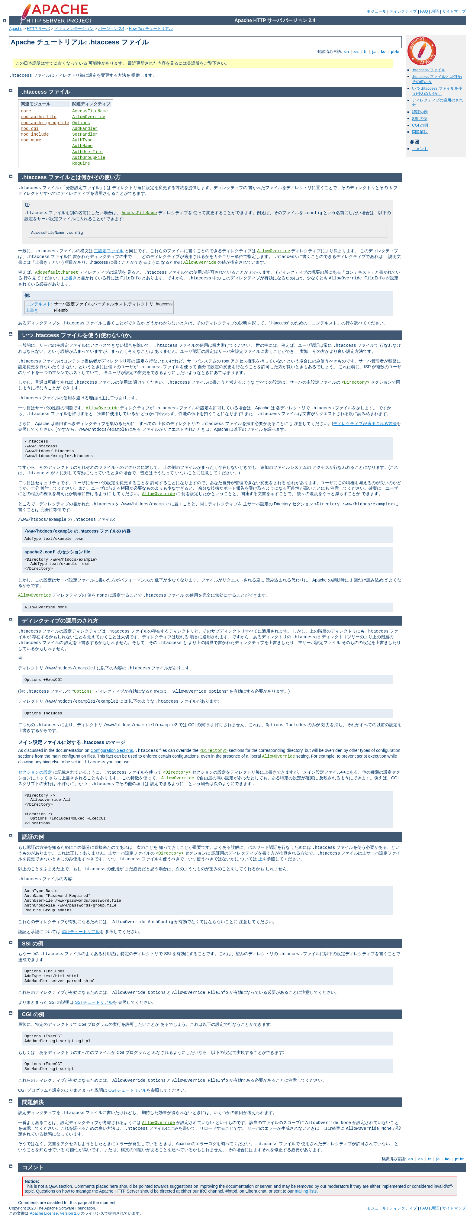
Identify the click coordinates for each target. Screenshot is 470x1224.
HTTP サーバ (38, 28)
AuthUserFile (87, 152)
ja (374, 51)
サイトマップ (454, 11)
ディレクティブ (403, 11)
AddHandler (85, 128)
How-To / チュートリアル (151, 28)
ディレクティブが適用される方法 (365, 423)
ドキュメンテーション (74, 28)
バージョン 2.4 (111, 28)
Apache (15, 28)
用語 (435, 11)
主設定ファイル (109, 250)
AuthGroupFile (88, 157)
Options (81, 123)
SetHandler (85, 134)
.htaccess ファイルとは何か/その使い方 (71, 177)
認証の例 (420, 112)
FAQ (424, 11)
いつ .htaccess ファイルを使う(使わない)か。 (437, 91)
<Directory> (355, 382)
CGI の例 (420, 125)
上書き (70, 277)
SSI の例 (419, 118)
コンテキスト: (39, 303)
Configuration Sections (112, 750)
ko (383, 51)
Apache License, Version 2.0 (55, 1213)
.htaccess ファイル (429, 70)
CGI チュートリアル (127, 1090)
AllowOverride (88, 116)
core (26, 111)
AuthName (82, 145)
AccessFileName (90, 111)
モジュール (376, 11)
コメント (420, 149)
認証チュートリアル (81, 931)
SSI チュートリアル (93, 1002)
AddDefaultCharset (56, 272)
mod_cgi (30, 128)
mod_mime (31, 140)
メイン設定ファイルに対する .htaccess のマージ (71, 742)
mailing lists (306, 1191)
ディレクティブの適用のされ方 (60, 621)
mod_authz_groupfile (45, 123)
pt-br (395, 51)
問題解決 (420, 132)
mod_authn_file (38, 116)
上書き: (33, 310)
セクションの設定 (35, 772)
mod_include (35, 134)
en (346, 51)
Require (81, 163)
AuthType (82, 140)
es (356, 51)
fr (365, 51)
